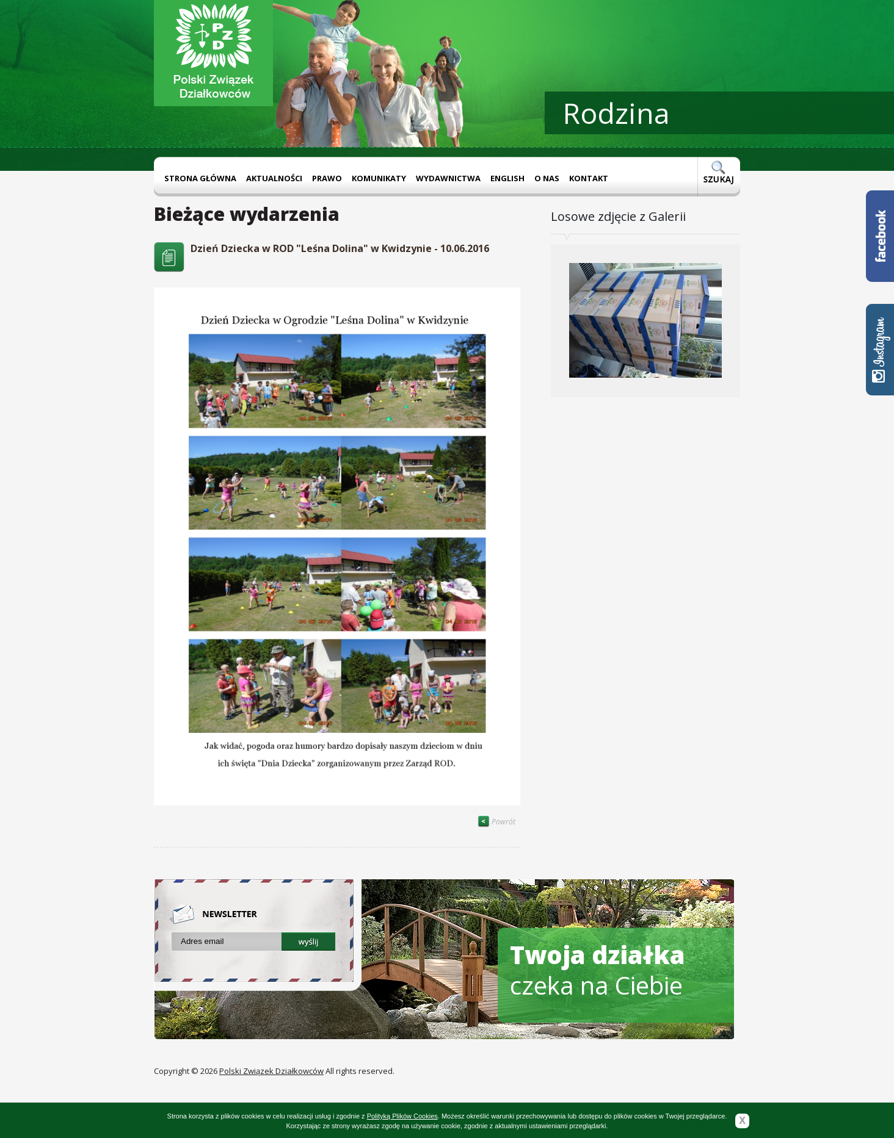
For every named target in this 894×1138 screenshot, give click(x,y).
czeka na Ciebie (597, 970)
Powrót (496, 821)
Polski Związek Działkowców (271, 1070)
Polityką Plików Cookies (402, 1116)
